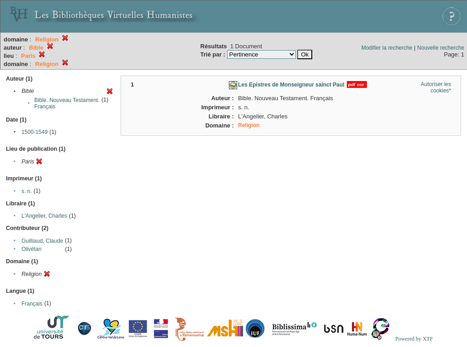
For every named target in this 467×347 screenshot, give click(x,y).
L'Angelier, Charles (44, 216)
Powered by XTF (414, 339)
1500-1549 (34, 132)
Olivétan (31, 249)
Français (31, 304)
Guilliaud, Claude (42, 241)
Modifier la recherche (386, 48)
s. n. (26, 191)
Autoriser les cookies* (436, 87)
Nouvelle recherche (440, 48)
